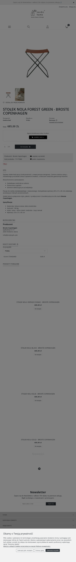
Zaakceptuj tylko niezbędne (25, 550)
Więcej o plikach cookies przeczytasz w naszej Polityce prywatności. (27, 546)
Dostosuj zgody (39, 550)
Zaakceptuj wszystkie (53, 550)
